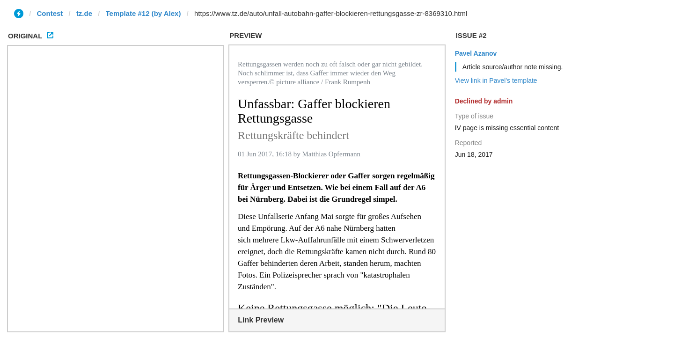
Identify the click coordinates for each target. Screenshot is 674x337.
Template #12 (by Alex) (143, 13)
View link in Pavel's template (496, 80)
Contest (50, 13)
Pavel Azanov (476, 53)
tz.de (84, 13)
